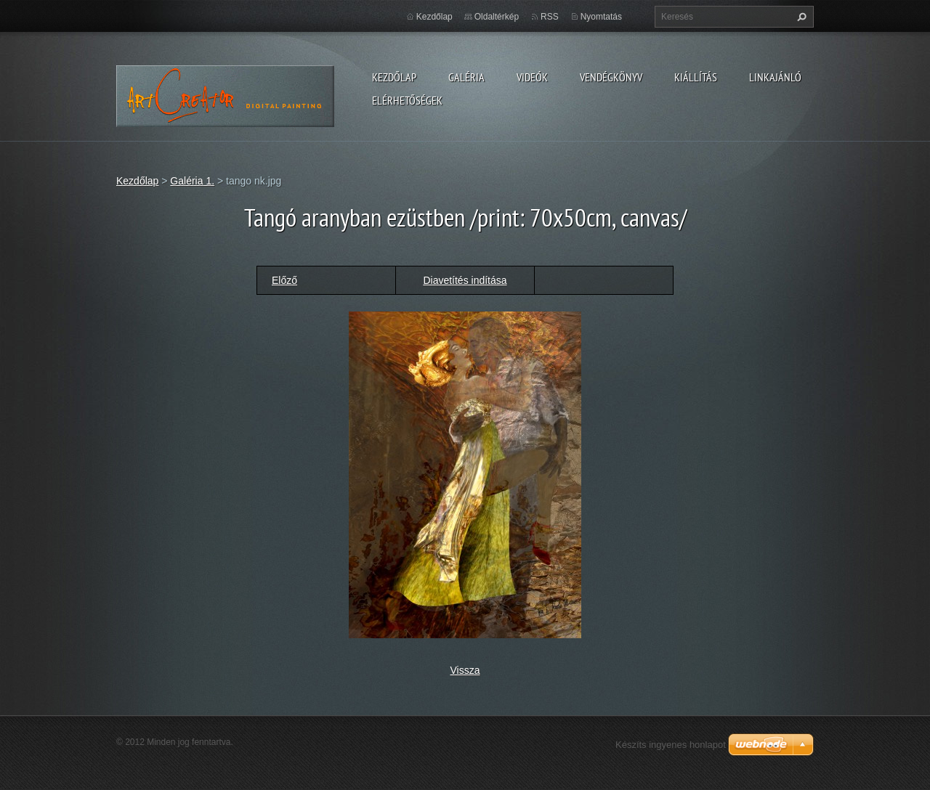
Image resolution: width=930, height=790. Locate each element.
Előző (284, 280)
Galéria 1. (192, 181)
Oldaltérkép (496, 17)
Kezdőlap (394, 77)
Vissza (465, 670)
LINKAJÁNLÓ (775, 77)
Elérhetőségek (407, 100)
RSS (550, 17)
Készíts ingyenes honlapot (670, 744)
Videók (532, 77)
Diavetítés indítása (464, 280)
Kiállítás (695, 77)
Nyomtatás (601, 17)
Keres (800, 17)
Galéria (466, 77)
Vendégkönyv (611, 77)
